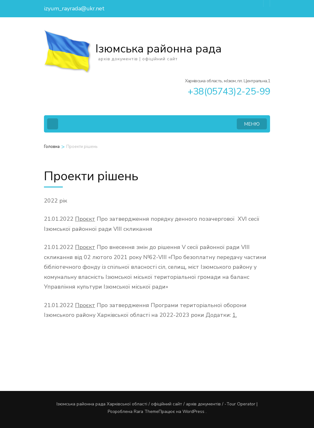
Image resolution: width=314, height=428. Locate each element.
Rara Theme (146, 411)
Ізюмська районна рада (158, 49)
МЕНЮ (252, 124)
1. (234, 315)
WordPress (193, 411)
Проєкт (85, 219)
